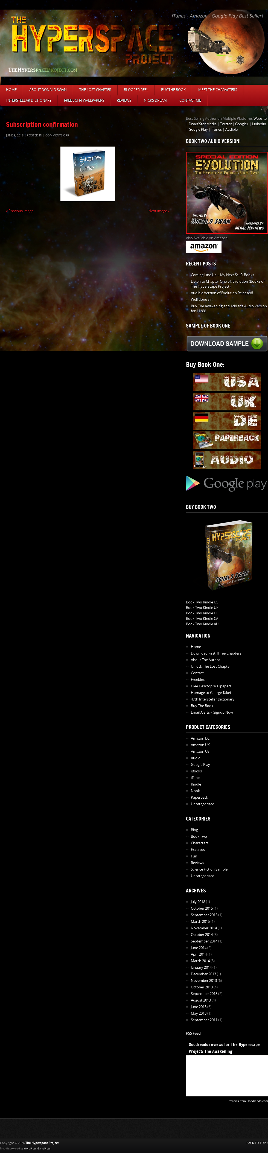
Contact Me (190, 100)
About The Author (205, 660)
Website (260, 118)
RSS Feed (193, 1033)
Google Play (198, 129)
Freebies (198, 680)
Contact (197, 673)
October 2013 (202, 987)
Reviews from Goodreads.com (248, 1101)
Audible (231, 129)
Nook (195, 791)
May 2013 (198, 1013)
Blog (194, 830)
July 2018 (198, 902)
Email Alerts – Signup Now (212, 712)
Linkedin (259, 124)
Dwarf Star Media (203, 124)
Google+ (242, 124)
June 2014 (198, 948)
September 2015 (204, 915)
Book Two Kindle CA (202, 619)
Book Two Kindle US (202, 602)
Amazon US (200, 751)
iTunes (216, 129)
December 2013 (203, 974)
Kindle (196, 784)
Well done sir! (201, 299)
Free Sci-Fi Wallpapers (84, 100)
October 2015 (202, 908)
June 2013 (198, 1007)
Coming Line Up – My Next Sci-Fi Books (222, 275)
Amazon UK (200, 745)
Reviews (124, 100)
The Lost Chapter (95, 90)
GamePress (43, 1148)
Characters (199, 843)
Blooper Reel (136, 90)
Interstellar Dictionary (28, 100)
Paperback (199, 797)
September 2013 (204, 994)
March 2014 (200, 961)
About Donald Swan (48, 90)
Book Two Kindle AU (202, 624)
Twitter (226, 124)
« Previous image (19, 211)
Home (11, 90)
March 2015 (200, 922)
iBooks (196, 771)
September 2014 (204, 941)
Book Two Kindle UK (202, 608)
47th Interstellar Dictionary (212, 699)
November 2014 (204, 928)
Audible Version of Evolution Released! (222, 293)
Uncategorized (202, 804)
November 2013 (204, 981)
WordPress (30, 1148)
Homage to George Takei (211, 693)
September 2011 (204, 1020)
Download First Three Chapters (216, 653)
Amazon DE (200, 738)
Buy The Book (173, 90)
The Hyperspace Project (42, 1143)
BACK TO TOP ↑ (257, 1143)
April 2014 (199, 954)
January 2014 (201, 967)
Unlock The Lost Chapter (211, 666)
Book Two (199, 836)
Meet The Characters (217, 90)
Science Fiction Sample (209, 869)
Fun (194, 856)
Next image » (159, 211)
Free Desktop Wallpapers (211, 686)
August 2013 (201, 1000)
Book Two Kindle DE (202, 613)
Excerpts (198, 850)
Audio (195, 758)
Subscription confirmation (42, 124)
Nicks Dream (155, 100)
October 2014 (202, 935)
